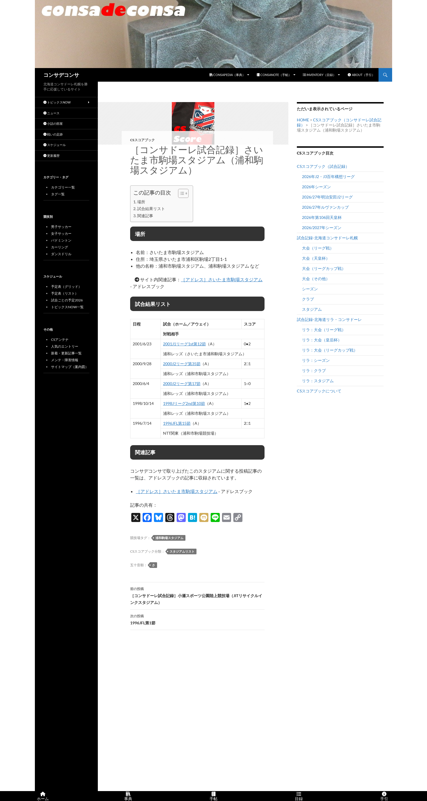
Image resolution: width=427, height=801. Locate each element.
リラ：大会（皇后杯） (322, 339)
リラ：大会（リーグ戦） (324, 329)
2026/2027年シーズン (321, 227)
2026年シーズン (316, 186)
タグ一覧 (58, 194)
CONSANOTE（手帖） (274, 75)
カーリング (59, 247)
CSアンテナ (60, 339)
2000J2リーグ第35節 (181, 363)
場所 (141, 201)
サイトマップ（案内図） (69, 367)
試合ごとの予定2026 (67, 300)
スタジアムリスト (182, 551)
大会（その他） (316, 278)
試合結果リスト (151, 208)
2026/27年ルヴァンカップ (325, 207)
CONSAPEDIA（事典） (227, 75)
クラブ (308, 299)
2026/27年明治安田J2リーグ (327, 197)
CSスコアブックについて (319, 390)
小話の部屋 (53, 123)
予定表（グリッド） (66, 286)
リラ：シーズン (316, 360)
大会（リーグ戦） (318, 248)
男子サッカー (61, 227)
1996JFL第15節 (177, 423)
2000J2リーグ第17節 (181, 383)
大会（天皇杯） (316, 258)
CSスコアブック (142, 140)
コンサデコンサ (61, 75)
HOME (303, 119)
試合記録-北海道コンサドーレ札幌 (327, 237)
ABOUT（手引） (361, 75)
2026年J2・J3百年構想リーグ (328, 176)
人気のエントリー (64, 346)
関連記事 (145, 215)
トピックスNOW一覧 (67, 307)
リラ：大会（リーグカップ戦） (330, 350)
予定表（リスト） (64, 293)
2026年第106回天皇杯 (322, 217)
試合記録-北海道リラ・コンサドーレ (329, 319)
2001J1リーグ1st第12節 (184, 343)
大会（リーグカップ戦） (324, 268)
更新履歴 (51, 155)
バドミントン (61, 240)
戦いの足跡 (53, 134)
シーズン (310, 288)
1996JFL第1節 (197, 619)
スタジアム (312, 309)
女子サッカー (61, 233)
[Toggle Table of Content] (180, 193)
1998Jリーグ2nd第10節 (184, 403)
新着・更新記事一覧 (66, 353)
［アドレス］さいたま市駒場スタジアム (222, 279)
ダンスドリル (61, 254)
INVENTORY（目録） (319, 75)
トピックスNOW (57, 102)
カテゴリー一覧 (63, 187)
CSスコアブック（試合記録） (323, 166)
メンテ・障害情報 (64, 360)
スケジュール (54, 145)
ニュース (51, 113)
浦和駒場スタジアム (169, 538)
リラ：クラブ (314, 370)
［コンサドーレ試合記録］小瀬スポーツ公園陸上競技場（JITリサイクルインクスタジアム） (197, 595)
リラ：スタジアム (318, 380)
